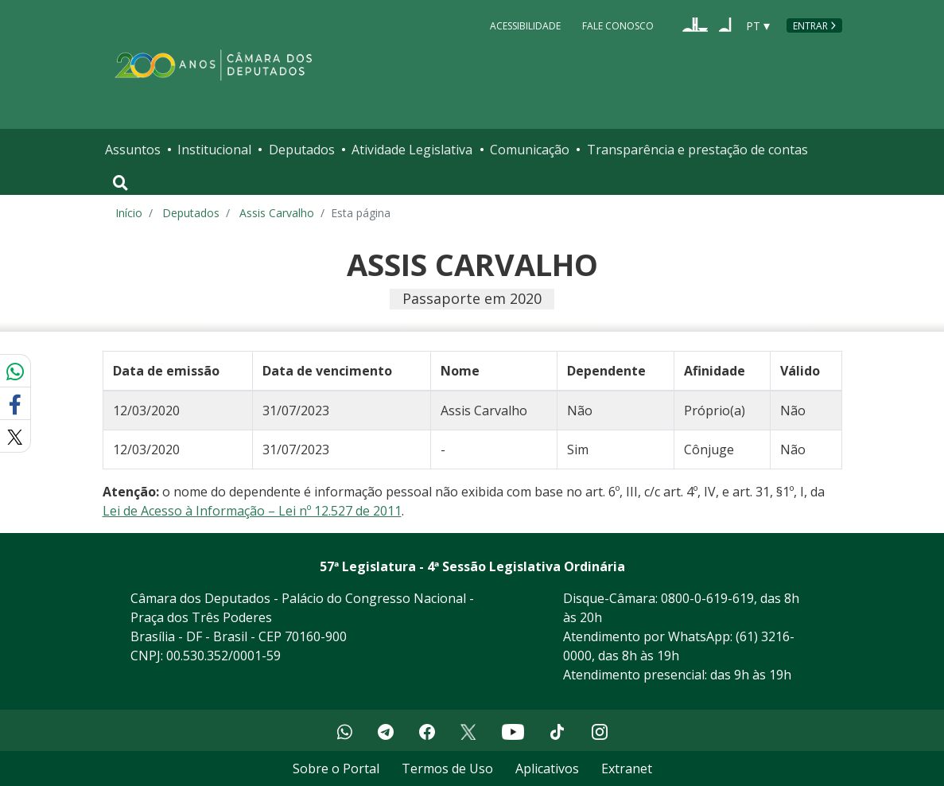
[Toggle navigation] (120, 183)
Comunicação (529, 149)
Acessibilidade (525, 26)
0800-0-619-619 (707, 598)
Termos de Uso (447, 768)
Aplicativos (547, 768)
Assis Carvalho (276, 212)
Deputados (302, 149)
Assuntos (133, 149)
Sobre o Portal (336, 768)
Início (128, 212)
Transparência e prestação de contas (697, 149)
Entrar (810, 26)
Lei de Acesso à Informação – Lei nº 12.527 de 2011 (252, 510)
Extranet (626, 768)
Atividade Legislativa (412, 149)
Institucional (214, 149)
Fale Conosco (618, 26)
